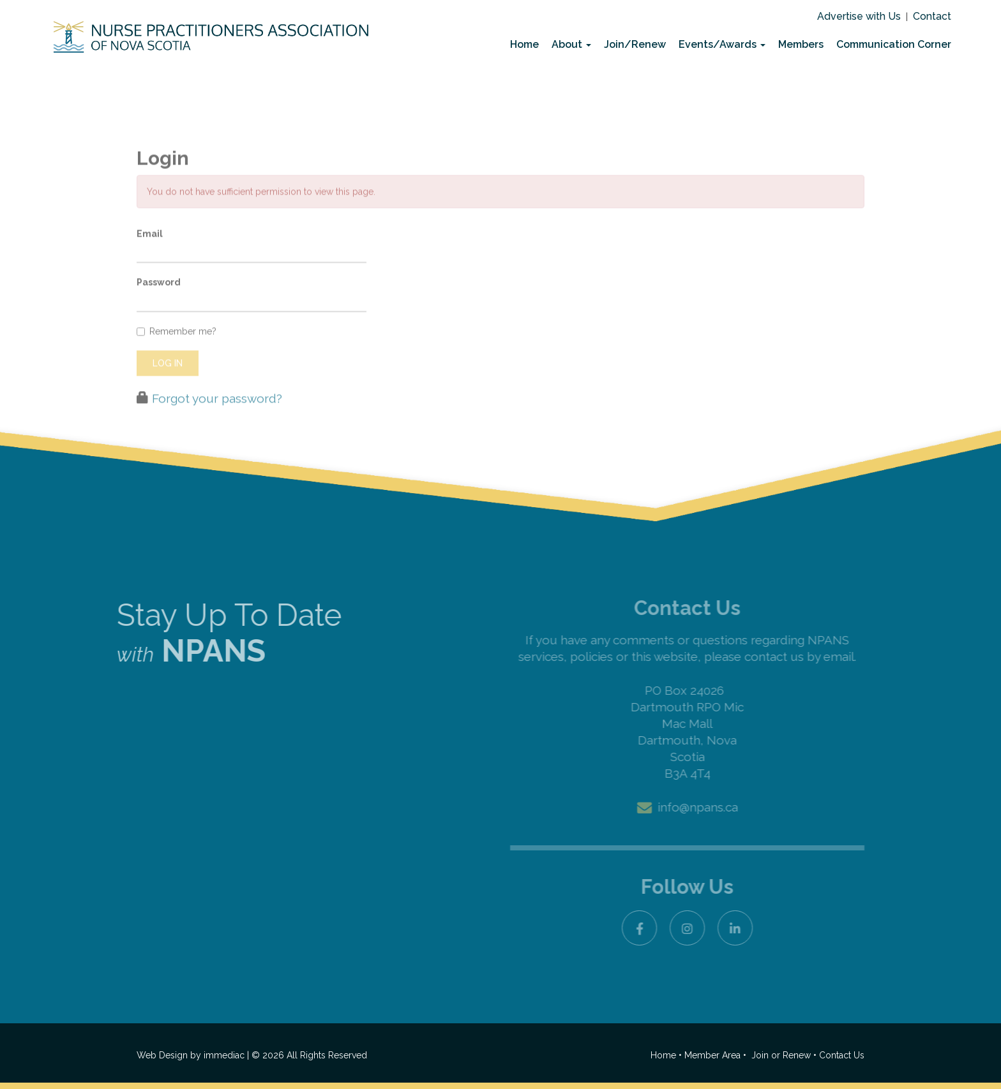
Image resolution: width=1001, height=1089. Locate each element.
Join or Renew (782, 1055)
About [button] (571, 44)
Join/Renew (635, 44)
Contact (932, 16)
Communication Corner (893, 44)
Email (150, 255)
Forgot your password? (217, 420)
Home (524, 44)
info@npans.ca (698, 807)
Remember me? (176, 353)
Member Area (712, 1055)
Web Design (162, 1055)
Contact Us (841, 1055)
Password (159, 304)
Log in (168, 385)
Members (801, 44)
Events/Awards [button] (722, 44)
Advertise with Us (859, 16)
